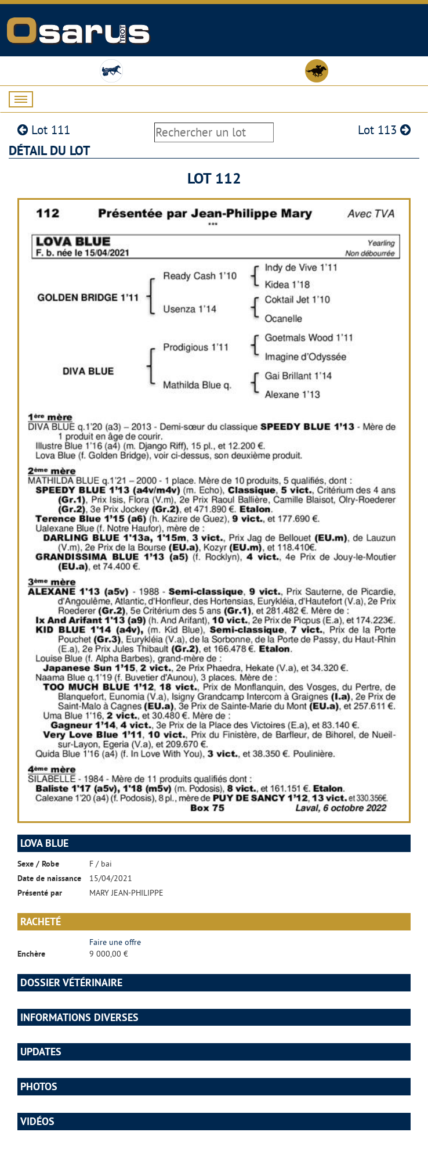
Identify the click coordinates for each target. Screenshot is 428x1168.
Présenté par (39, 892)
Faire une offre (115, 942)
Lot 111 (43, 130)
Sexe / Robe (38, 863)
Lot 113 (384, 130)
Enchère (31, 953)
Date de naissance (49, 878)
